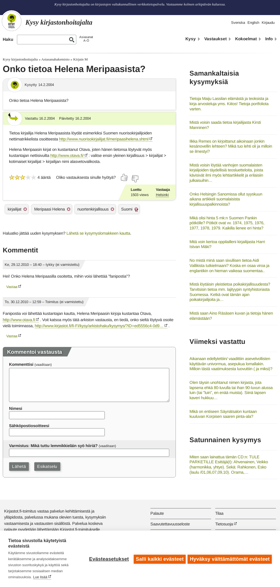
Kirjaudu (268, 23)
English (253, 23)
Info (269, 38)
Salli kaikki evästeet (159, 559)
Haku (8, 39)
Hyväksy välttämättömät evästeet (230, 559)
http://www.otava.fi (19, 319)
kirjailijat (14, 209)
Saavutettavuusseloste (170, 524)
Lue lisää (40, 577)
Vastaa (11, 287)
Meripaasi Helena (49, 209)
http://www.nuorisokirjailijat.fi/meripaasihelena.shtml (103, 139)
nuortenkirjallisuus (93, 209)
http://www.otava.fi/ (67, 155)
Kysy (190, 38)
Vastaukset (215, 38)
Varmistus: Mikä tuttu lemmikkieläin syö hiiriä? (53, 445)
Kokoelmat (246, 38)
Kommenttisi (21, 364)
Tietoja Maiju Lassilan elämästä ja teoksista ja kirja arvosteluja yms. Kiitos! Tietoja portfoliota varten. (229, 103)
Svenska (238, 23)
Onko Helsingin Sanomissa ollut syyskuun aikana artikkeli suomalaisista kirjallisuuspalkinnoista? (225, 199)
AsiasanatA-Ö (86, 38)
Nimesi (15, 408)
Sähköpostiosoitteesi (29, 425)
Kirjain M (80, 59)
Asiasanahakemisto (55, 59)
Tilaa (219, 513)
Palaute (157, 513)
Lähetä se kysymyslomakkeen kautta (98, 233)
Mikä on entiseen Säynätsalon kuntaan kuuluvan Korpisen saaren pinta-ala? (223, 414)
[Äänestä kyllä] (124, 177)
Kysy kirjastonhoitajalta (20, 59)
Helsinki (162, 195)
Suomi (126, 209)
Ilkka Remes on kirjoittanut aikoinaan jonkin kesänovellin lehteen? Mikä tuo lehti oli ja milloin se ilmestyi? (230, 146)
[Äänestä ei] (134, 178)
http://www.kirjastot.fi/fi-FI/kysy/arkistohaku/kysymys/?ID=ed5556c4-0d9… (99, 325)
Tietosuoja (224, 524)
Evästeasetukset (108, 559)
